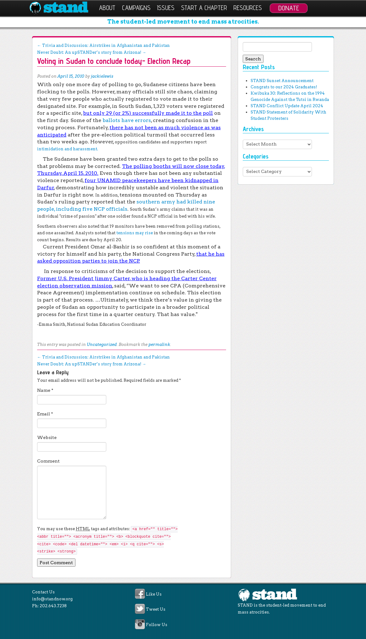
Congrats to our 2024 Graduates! (284, 87)
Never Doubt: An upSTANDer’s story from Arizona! (91, 52)
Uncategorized (102, 344)
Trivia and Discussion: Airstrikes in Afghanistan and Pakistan (103, 45)
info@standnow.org (52, 599)
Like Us (154, 594)
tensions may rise (134, 233)
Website (47, 437)
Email (45, 413)
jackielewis (102, 76)
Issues (166, 8)
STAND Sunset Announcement (282, 80)
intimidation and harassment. (67, 149)
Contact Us (43, 592)
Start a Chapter (204, 8)
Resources (247, 8)
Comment (48, 461)
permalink (159, 344)
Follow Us (156, 624)
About (107, 8)
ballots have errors (127, 120)
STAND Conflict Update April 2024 (287, 105)
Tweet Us (155, 609)
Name (45, 390)
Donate (288, 8)
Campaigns (136, 8)
